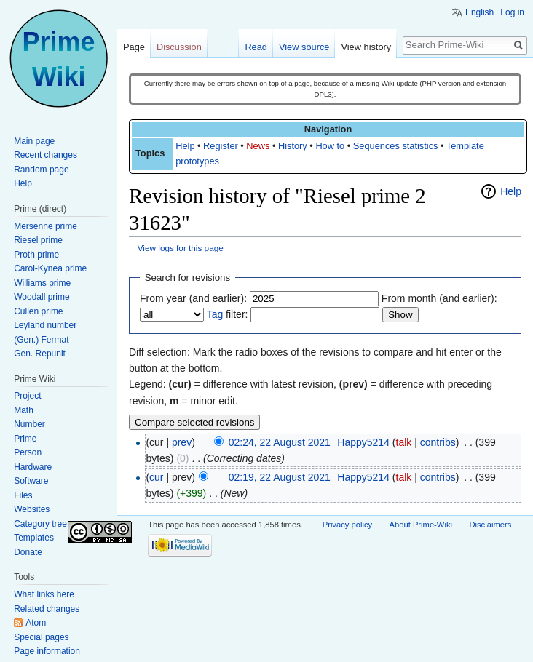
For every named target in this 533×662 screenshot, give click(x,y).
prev (182, 442)
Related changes (46, 609)
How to (329, 145)
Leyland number (45, 325)
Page (134, 46)
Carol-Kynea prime (50, 268)
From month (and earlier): (439, 298)
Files (23, 495)
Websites (32, 509)
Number (29, 424)
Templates (34, 538)
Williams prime (42, 283)
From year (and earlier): (193, 298)
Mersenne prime (45, 226)
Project (27, 396)
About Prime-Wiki (421, 524)
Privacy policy (347, 524)
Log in (512, 12)
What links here (44, 594)
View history (366, 46)
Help (184, 145)
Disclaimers (490, 524)
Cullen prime (38, 311)
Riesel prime (38, 240)
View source (304, 46)
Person (28, 452)
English (479, 12)
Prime (25, 439)
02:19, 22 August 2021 (280, 477)
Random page (41, 169)
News (257, 145)
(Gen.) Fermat (41, 340)
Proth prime (36, 255)
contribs (438, 442)
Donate (28, 552)
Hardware (33, 467)
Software (31, 481)
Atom (35, 623)
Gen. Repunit (40, 353)
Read (256, 46)
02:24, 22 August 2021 (280, 442)
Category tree (40, 524)
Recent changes (45, 155)
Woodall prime (41, 297)
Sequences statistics (395, 145)
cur (156, 477)
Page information (47, 651)
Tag (215, 314)
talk (404, 442)
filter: (227, 314)
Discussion (179, 46)
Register (220, 145)
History (292, 145)
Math (23, 410)
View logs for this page (181, 247)
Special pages (41, 637)
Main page (34, 141)
